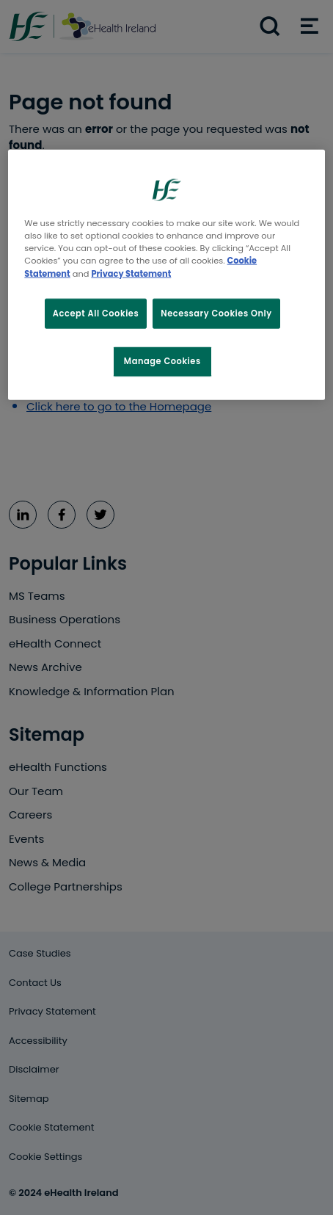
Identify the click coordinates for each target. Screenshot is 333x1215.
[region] (166, 275)
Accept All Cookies (96, 313)
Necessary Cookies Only (216, 313)
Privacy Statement (131, 273)
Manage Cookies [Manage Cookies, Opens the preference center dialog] (162, 361)
